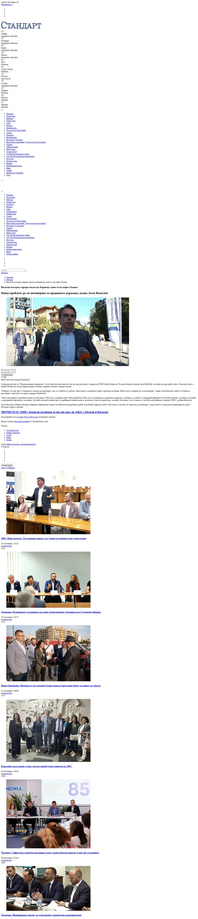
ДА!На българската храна (17, 154)
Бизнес (9, 126)
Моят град (11, 149)
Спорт (9, 133)
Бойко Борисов (13, 433)
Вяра (8, 168)
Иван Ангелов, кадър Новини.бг (21, 444)
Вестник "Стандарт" (15, 226)
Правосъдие (11, 161)
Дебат (9, 435)
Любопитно (11, 128)
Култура (10, 159)
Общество (10, 121)
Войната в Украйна (14, 173)
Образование (12, 147)
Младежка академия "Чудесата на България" (26, 142)
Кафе (8, 437)
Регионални (11, 137)
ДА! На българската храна (18, 235)
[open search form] (2, 180)
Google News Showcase (27, 417)
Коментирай (7, 465)
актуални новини (21, 421)
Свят (8, 123)
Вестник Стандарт (14, 140)
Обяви (9, 170)
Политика (10, 116)
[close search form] (2, 191)
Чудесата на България (16, 130)
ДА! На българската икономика (20, 156)
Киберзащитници (14, 166)
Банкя (9, 440)
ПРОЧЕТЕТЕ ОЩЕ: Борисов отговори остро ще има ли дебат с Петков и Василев (54, 412)
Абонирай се (6, 4)
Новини (9, 114)
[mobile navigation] (2, 21)
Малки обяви (12, 254)
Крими (9, 163)
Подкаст (10, 135)
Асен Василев (12, 430)
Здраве (9, 144)
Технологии (11, 152)
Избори (9, 118)
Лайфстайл (11, 214)
